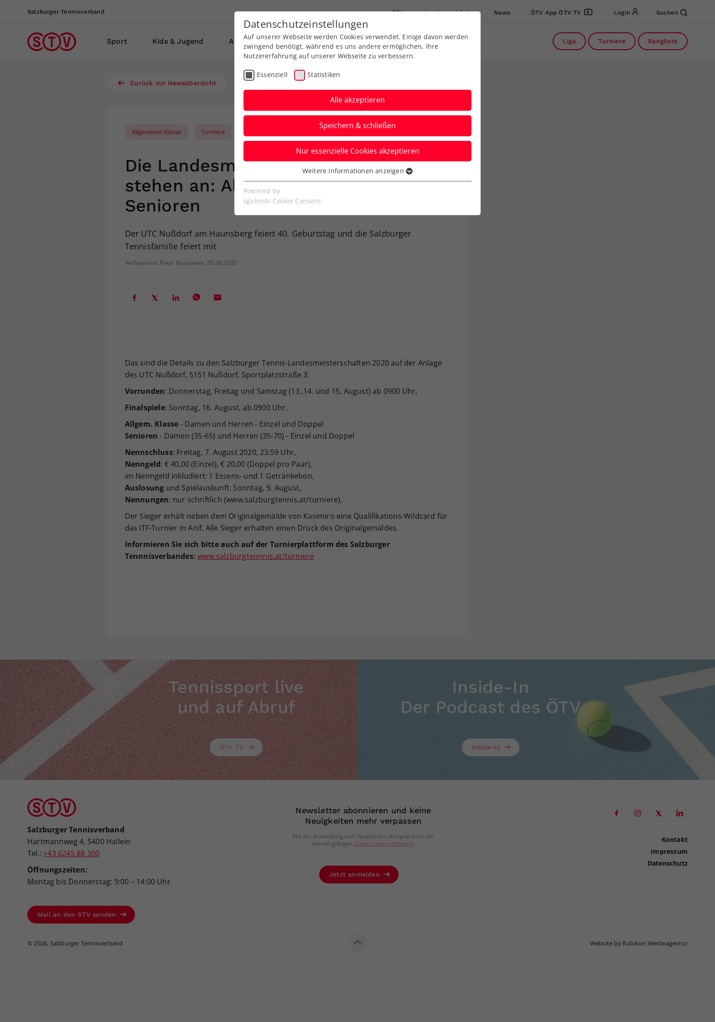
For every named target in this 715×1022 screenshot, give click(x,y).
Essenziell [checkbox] (272, 74)
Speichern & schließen (357, 125)
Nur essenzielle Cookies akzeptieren (358, 151)
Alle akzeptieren (357, 100)
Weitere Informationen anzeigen (357, 170)
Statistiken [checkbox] (323, 74)
